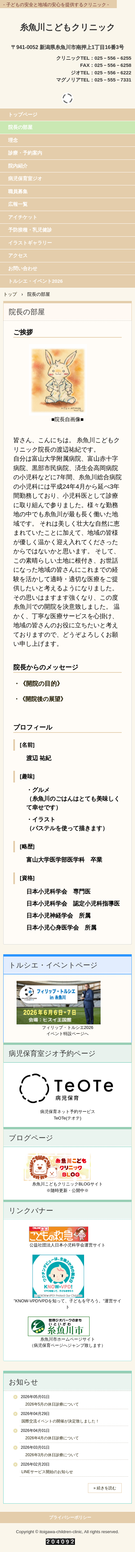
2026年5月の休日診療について (50, 1404)
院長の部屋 (20, 127)
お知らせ (23, 1382)
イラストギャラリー (30, 242)
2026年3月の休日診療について (50, 1455)
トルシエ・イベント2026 (35, 281)
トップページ (22, 114)
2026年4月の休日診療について (50, 1438)
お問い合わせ (22, 268)
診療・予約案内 (25, 153)
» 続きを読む (104, 1488)
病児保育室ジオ (25, 178)
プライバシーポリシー (70, 1517)
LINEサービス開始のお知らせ (47, 1472)
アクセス (18, 255)
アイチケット (22, 217)
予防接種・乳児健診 (30, 229)
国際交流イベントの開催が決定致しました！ (60, 1421)
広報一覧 (18, 204)
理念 (13, 140)
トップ (10, 294)
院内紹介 (18, 166)
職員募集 (18, 191)
